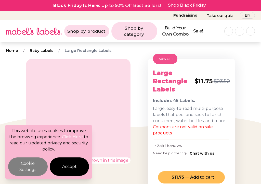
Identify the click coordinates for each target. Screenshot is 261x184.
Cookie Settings (27, 166)
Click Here (72, 136)
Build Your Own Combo (175, 31)
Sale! (198, 30)
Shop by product (86, 31)
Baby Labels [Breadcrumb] (41, 50)
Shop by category (134, 31)
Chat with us (202, 153)
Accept (69, 166)
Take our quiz (220, 15)
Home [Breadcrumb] (12, 50)
